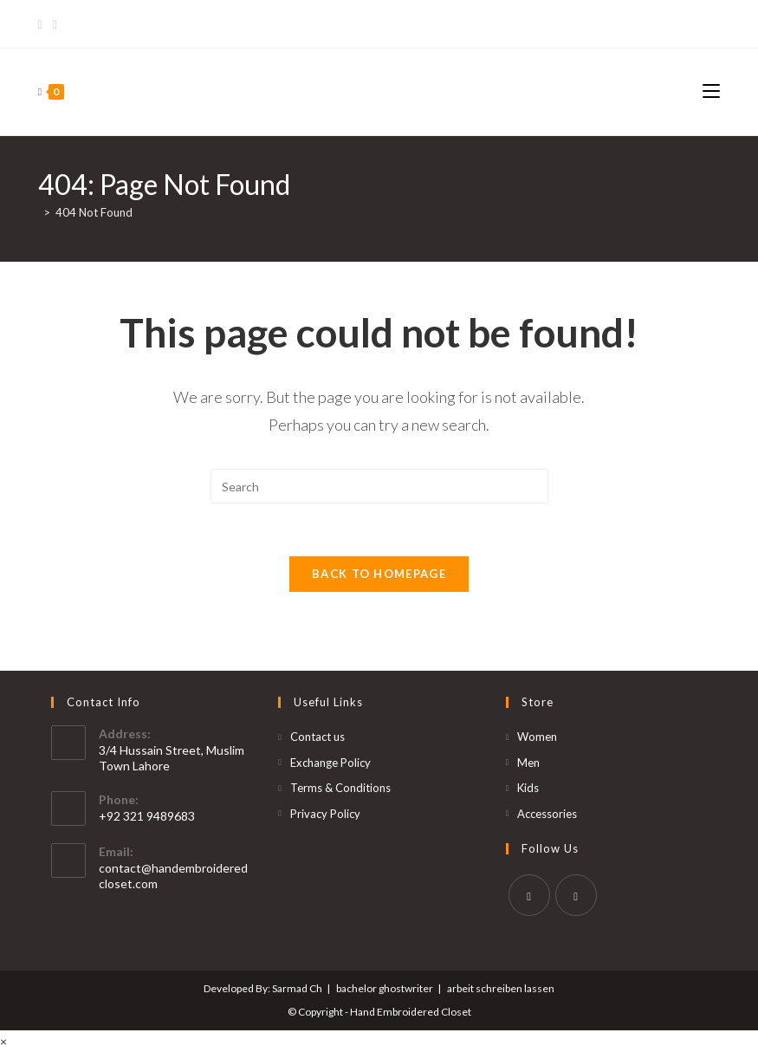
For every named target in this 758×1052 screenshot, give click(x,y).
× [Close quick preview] (3, 1041)
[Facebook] (43, 24)
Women (537, 737)
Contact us (317, 737)
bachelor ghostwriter (384, 988)
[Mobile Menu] (711, 91)
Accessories (547, 814)
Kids (528, 788)
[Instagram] (55, 24)
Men (528, 763)
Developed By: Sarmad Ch (263, 988)
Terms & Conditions (340, 788)
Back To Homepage (379, 574)
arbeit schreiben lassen (500, 988)
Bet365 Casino (679, 23)
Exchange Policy (330, 763)
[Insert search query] (379, 486)
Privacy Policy (325, 814)
